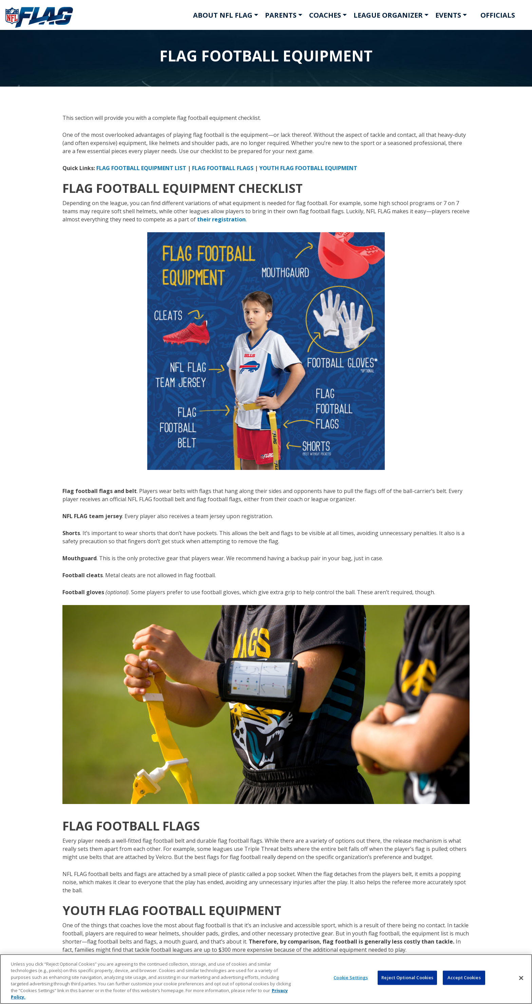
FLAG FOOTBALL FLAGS (222, 168)
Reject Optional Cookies (407, 977)
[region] (266, 979)
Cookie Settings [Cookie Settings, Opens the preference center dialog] (351, 977)
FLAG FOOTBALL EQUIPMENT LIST (141, 168)
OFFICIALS (497, 15)
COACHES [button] (325, 15)
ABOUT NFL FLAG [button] (222, 15)
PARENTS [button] (281, 15)
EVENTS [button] (448, 15)
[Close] (521, 978)
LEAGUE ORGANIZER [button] (388, 15)
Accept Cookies (464, 977)
